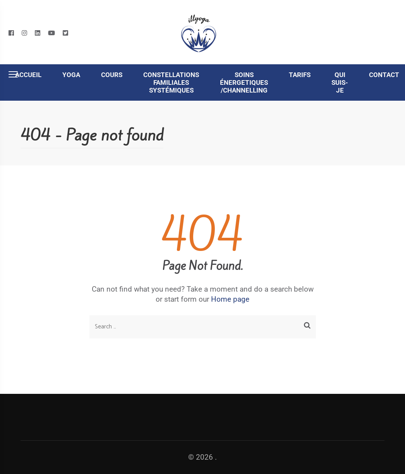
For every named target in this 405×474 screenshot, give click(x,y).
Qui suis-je (339, 82)
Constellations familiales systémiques (171, 82)
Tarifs (300, 75)
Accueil (28, 75)
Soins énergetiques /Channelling (244, 82)
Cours (111, 75)
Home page (230, 299)
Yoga (71, 75)
